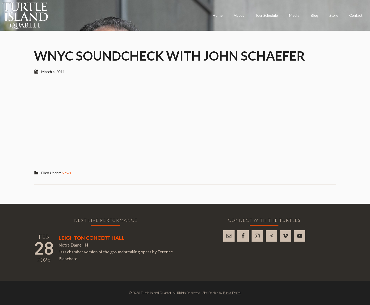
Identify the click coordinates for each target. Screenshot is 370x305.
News (66, 172)
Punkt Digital (232, 293)
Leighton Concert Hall (92, 238)
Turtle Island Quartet (25, 15)
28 (44, 248)
